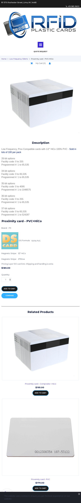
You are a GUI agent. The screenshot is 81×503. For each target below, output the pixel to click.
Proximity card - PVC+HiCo (42, 59)
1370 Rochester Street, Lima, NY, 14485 (19, 2)
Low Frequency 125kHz (18, 59)
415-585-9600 (72, 6)
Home (3, 59)
